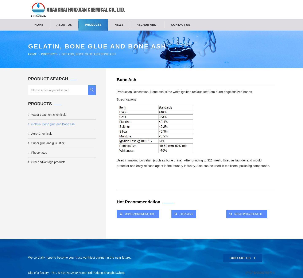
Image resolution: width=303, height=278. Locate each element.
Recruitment (147, 24)
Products (93, 24)
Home (39, 24)
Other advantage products (47, 162)
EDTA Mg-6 (184, 214)
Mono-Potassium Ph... (246, 214)
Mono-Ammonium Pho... (138, 214)
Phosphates (37, 152)
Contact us (180, 24)
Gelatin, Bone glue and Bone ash (51, 124)
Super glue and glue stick (46, 143)
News (118, 24)
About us (64, 24)
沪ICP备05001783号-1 (260, 272)
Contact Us (243, 258)
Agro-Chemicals (40, 133)
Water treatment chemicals (47, 114)
